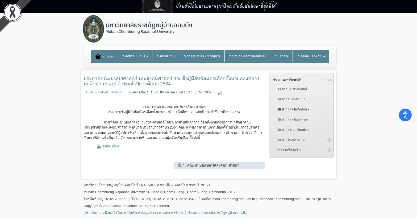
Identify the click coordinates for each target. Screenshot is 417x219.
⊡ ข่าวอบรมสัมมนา (291, 99)
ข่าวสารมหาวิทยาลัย (287, 80)
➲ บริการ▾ (281, 56)
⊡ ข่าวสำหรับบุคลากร (293, 119)
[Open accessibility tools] (405, 115)
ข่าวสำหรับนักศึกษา (109, 92)
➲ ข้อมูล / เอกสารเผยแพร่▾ (247, 56)
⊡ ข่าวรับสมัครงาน (291, 140)
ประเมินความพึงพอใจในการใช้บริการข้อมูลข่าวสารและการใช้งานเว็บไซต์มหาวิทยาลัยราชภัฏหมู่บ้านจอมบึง (166, 213)
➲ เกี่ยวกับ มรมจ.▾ (135, 56)
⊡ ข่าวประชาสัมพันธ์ (292, 89)
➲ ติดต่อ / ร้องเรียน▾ (311, 56)
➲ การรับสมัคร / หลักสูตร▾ (201, 56)
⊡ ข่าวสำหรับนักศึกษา (293, 109)
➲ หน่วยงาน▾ (165, 56)
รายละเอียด (110, 146)
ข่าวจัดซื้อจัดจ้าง (289, 150)
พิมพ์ (220, 93)
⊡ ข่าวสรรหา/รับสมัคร (293, 129)
